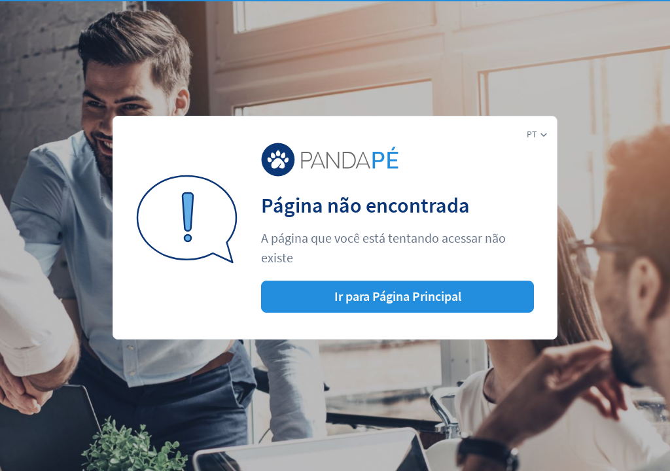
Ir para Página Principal (397, 296)
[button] (537, 134)
